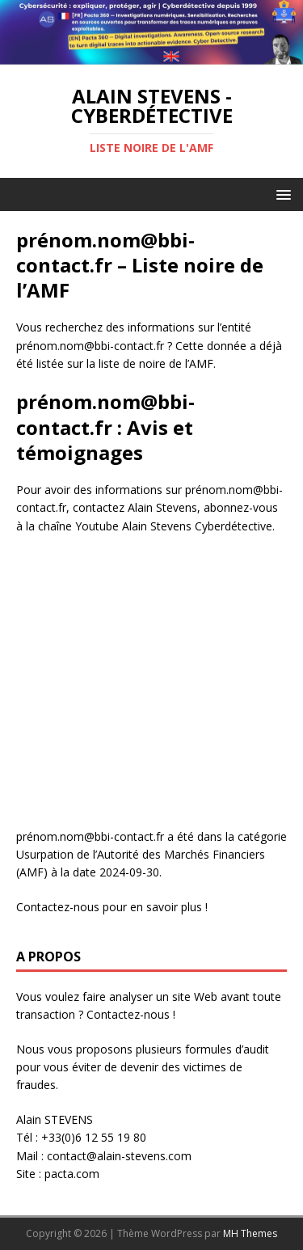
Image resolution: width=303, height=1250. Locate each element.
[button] (281, 193)
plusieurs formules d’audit (202, 1049)
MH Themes (250, 1233)
